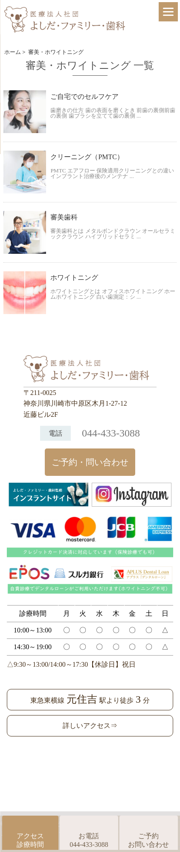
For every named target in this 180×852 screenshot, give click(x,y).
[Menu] (168, 11)
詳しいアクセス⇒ (90, 725)
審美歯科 (64, 217)
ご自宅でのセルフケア (84, 96)
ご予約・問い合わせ (90, 462)
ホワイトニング (74, 277)
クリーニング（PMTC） (87, 156)
